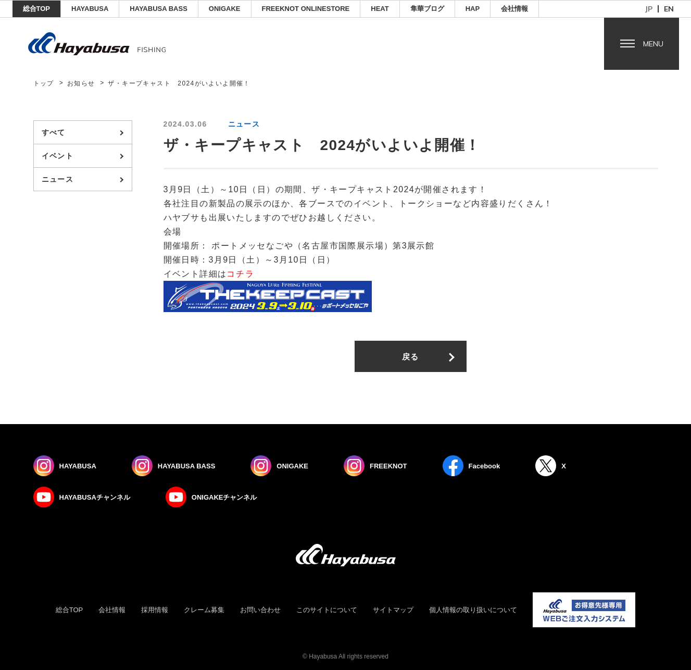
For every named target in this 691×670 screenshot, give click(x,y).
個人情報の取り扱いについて (473, 609)
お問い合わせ (260, 609)
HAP (473, 9)
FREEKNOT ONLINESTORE (306, 9)
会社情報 (514, 9)
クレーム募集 (204, 609)
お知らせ (81, 83)
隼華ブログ (427, 9)
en (669, 9)
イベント (58, 156)
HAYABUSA (89, 9)
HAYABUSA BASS (158, 9)
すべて (54, 132)
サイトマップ (393, 609)
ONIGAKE (225, 9)
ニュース (58, 179)
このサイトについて (326, 609)
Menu (653, 43)
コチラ (240, 273)
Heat (379, 9)
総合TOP (37, 9)
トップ (43, 83)
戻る (410, 356)
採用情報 (154, 609)
